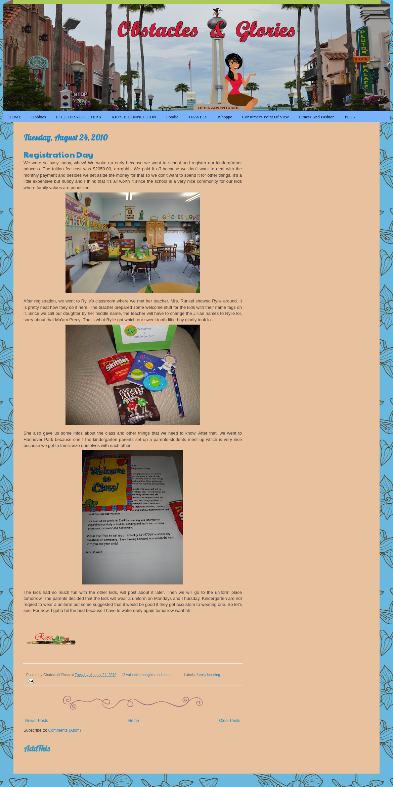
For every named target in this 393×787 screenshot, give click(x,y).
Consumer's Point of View (265, 116)
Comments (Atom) (64, 730)
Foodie (172, 116)
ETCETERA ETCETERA (78, 116)
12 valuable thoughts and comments (150, 675)
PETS (350, 116)
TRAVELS (198, 116)
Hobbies (38, 116)
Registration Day (58, 154)
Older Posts (229, 720)
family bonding (208, 675)
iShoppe (225, 116)
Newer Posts (36, 720)
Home (133, 720)
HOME (14, 116)
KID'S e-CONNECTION (134, 116)
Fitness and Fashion (317, 116)
